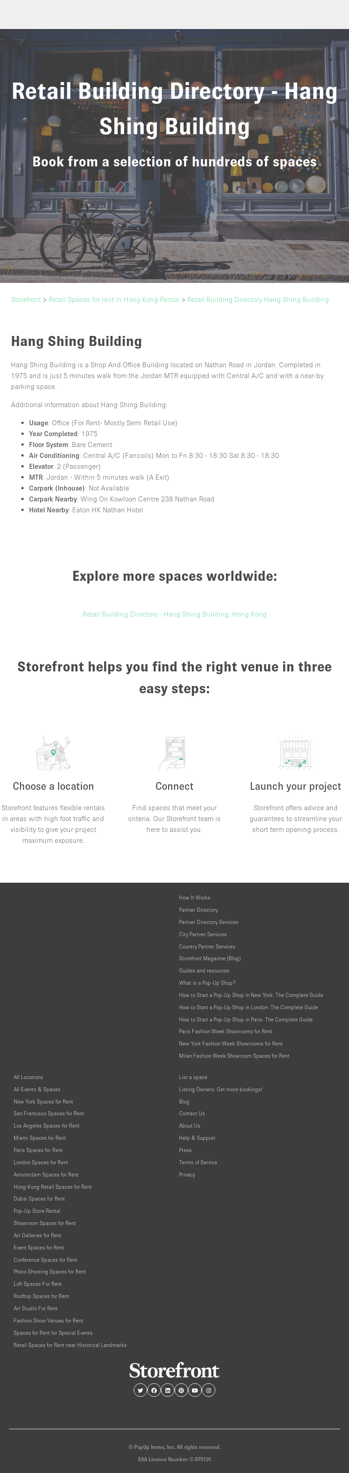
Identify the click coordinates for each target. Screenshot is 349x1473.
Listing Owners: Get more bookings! (221, 1089)
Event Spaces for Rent (39, 1247)
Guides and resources (204, 970)
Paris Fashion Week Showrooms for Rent (225, 1031)
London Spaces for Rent (41, 1162)
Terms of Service (198, 1162)
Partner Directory (198, 910)
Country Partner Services (207, 946)
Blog (184, 1101)
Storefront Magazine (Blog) (210, 958)
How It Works (194, 897)
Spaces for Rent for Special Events (53, 1333)
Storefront (26, 299)
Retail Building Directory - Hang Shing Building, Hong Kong (175, 614)
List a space (193, 1077)
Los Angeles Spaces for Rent (47, 1125)
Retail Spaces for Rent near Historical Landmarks (70, 1345)
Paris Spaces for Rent (38, 1150)
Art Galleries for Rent (37, 1235)
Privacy (187, 1174)
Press (185, 1150)
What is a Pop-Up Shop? (207, 983)
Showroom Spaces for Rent (45, 1223)
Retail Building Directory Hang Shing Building (258, 299)
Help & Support (197, 1138)
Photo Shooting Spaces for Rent (50, 1271)
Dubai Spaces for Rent (39, 1198)
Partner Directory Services (209, 922)
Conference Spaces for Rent (45, 1260)
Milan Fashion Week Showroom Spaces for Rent (234, 1056)
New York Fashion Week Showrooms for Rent (231, 1043)
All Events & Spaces (37, 1089)
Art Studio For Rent (36, 1308)
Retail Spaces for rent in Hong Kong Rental (114, 299)
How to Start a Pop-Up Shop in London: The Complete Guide (248, 1007)
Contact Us (192, 1113)
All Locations (28, 1077)
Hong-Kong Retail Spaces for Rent (53, 1187)
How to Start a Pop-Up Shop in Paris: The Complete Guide (246, 1019)
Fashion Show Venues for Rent (48, 1320)
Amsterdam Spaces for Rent (46, 1174)
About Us (189, 1125)
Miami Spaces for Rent (40, 1138)
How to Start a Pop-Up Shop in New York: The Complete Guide (251, 995)
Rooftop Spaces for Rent (41, 1296)
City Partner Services (203, 934)
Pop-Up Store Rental (37, 1211)
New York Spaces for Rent (43, 1101)
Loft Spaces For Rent (38, 1284)
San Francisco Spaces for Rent (49, 1113)
